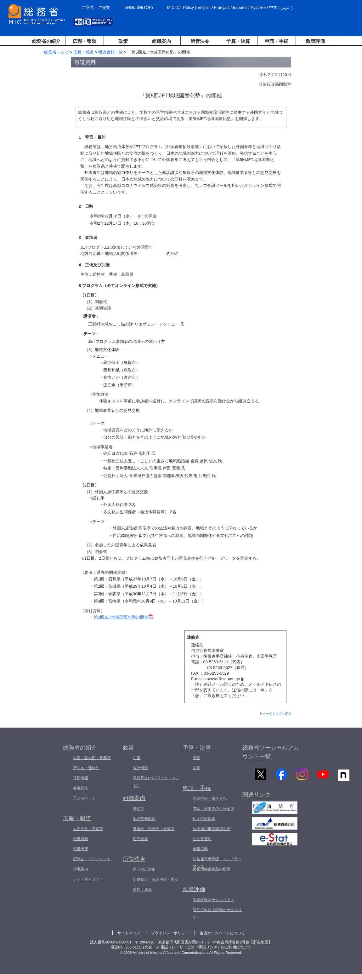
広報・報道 (84, 41)
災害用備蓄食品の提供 (211, 869)
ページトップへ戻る (277, 713)
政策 (123, 41)
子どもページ (84, 798)
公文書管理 (202, 839)
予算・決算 (238, 41)
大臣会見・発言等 (88, 829)
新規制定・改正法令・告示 (155, 879)
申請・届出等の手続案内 (213, 808)
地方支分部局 (144, 818)
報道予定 (80, 849)
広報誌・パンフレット (92, 859)
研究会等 (140, 839)
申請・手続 (276, 41)
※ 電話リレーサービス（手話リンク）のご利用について (203, 947)
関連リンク (256, 796)
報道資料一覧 (110, 52)
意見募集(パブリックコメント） (156, 782)
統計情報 (140, 768)
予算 (196, 758)
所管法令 (199, 41)
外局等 (138, 808)
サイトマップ (128, 933)
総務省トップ (56, 52)
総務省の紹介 (46, 41)
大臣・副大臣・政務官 (92, 758)
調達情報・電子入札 (210, 798)
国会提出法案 (144, 869)
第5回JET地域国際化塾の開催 (123, 617)
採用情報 (80, 778)
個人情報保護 (204, 818)
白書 (136, 758)
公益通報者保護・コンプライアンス (217, 863)
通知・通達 (142, 889)
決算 (196, 768)
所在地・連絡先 (86, 768)
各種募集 (80, 788)
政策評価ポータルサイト (213, 899)
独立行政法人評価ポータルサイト (217, 913)
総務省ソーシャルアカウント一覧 (270, 752)
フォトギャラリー (88, 879)
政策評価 (315, 41)
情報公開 (200, 849)
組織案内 (161, 41)
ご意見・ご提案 (96, 7)
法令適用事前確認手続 (211, 829)
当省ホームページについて (222, 933)
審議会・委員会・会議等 (153, 829)
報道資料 (80, 839)
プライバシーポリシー (170, 933)
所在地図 (260, 942)
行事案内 (80, 869)
